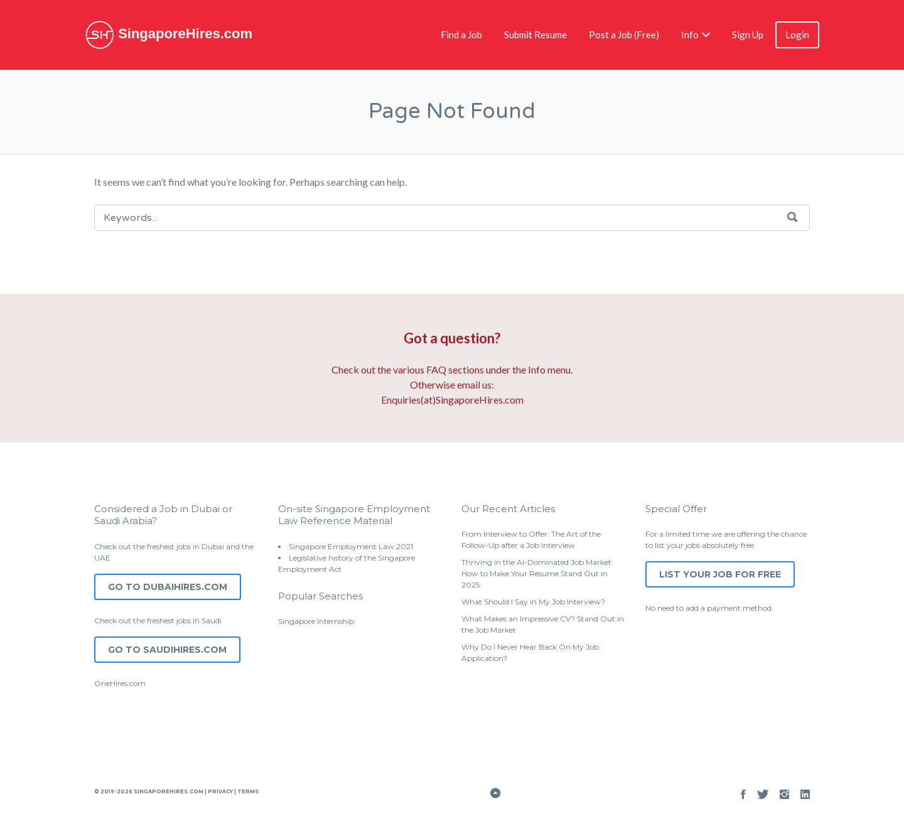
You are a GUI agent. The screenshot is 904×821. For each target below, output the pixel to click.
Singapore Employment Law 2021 (351, 546)
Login (797, 34)
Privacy (220, 791)
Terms (247, 791)
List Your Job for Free (720, 574)
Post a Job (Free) (624, 34)
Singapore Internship (316, 621)
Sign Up (747, 34)
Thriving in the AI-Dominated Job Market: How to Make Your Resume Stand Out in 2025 (537, 573)
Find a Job (461, 34)
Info (690, 34)
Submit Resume (535, 34)
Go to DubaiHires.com (167, 587)
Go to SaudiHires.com (167, 649)
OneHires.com (120, 683)
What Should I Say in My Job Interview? (533, 601)
